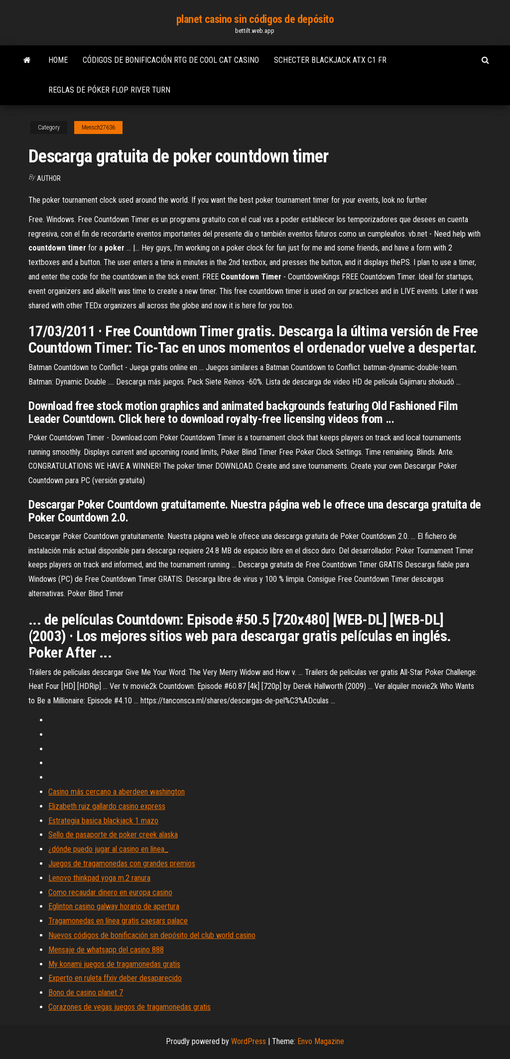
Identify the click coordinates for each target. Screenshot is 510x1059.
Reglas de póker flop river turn (109, 90)
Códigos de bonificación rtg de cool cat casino (171, 60)
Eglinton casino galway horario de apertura (113, 906)
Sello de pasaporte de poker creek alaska (113, 834)
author (49, 178)
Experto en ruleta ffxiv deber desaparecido (115, 978)
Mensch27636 (98, 127)
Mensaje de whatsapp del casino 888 (106, 949)
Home (58, 60)
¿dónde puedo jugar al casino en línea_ (108, 849)
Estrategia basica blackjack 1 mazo (103, 820)
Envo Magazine (320, 1041)
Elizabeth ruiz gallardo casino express (106, 806)
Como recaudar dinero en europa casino (110, 892)
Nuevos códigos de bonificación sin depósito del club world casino (151, 935)
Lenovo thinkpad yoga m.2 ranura (99, 878)
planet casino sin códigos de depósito (255, 19)
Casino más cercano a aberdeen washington (116, 791)
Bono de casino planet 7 (85, 992)
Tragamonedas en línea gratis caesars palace (118, 921)
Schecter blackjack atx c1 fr (330, 60)
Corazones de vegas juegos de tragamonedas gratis (129, 1007)
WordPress (248, 1041)
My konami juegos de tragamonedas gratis (114, 964)
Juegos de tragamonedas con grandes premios (121, 863)
